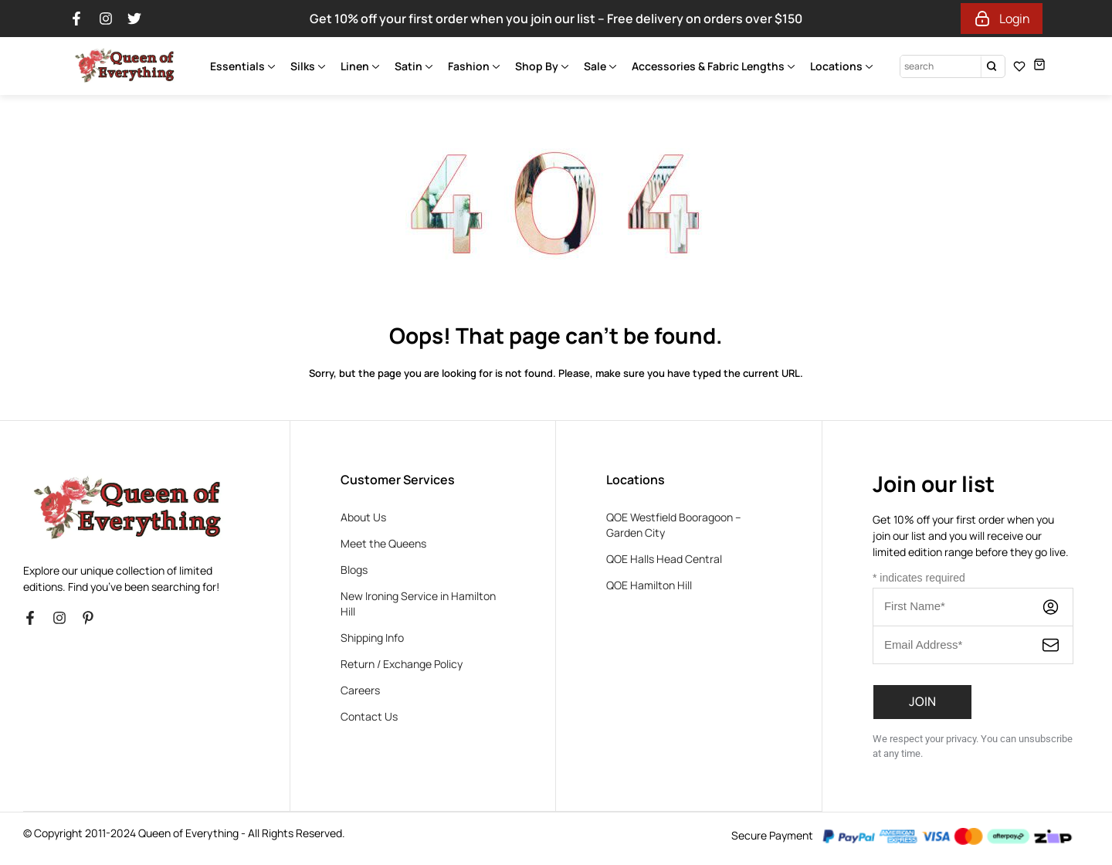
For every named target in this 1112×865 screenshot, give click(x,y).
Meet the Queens (383, 543)
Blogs (354, 569)
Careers (360, 690)
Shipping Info (372, 637)
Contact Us (369, 716)
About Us (363, 517)
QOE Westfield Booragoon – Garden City (673, 525)
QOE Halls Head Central (664, 558)
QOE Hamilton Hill (649, 585)
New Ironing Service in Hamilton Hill (418, 604)
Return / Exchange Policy (402, 663)
